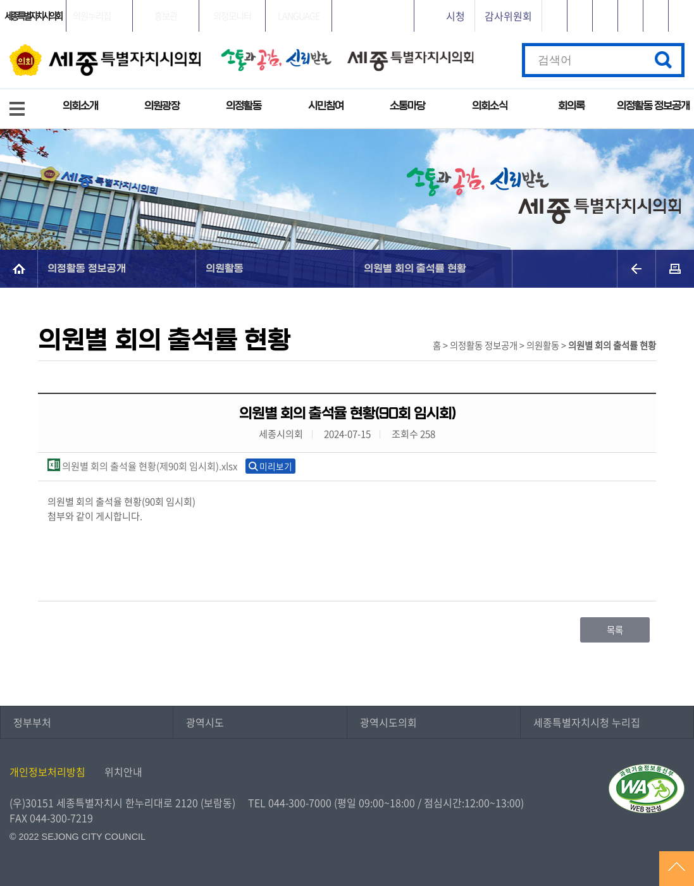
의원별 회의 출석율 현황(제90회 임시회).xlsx (142, 465)
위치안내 (123, 771)
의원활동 (225, 268)
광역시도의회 (388, 722)
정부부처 (32, 722)
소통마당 (407, 106)
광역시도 (205, 722)
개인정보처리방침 (47, 771)
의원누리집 (92, 16)
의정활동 (243, 106)
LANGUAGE (298, 16)
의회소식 (489, 106)
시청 (455, 15)
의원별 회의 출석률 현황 (415, 268)
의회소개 (80, 106)
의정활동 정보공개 (653, 106)
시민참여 (326, 106)
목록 (615, 630)
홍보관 (165, 16)
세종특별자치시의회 (32, 16)
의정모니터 (232, 16)
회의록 (571, 106)
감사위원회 (508, 15)
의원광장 (162, 106)
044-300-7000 (300, 802)
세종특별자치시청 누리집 (586, 722)
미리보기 (275, 466)
